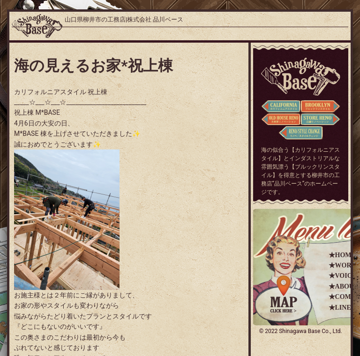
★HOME (342, 255)
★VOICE (343, 275)
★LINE (340, 307)
